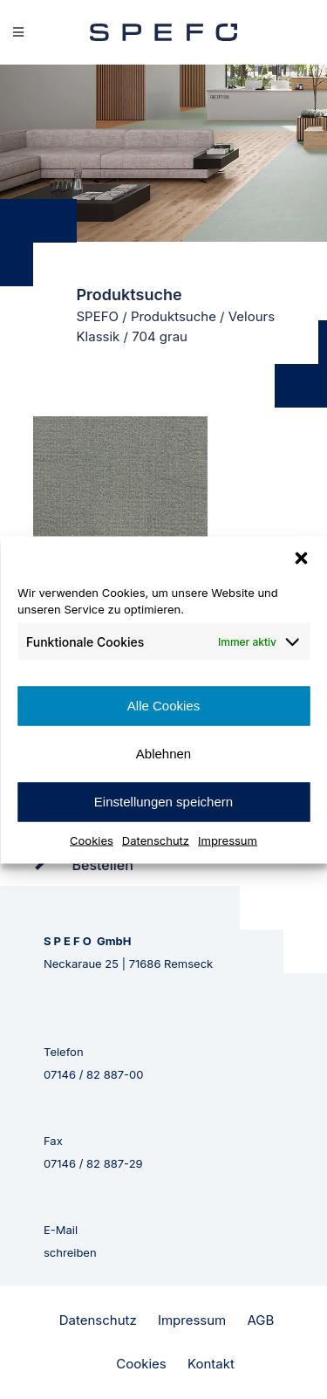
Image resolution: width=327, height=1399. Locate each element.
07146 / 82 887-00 (94, 1074)
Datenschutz (155, 840)
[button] (301, 557)
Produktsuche (173, 316)
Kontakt (211, 1363)
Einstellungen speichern (163, 801)
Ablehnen (163, 753)
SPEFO (98, 316)
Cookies (91, 840)
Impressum (227, 840)
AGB (260, 1320)
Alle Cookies (163, 705)
